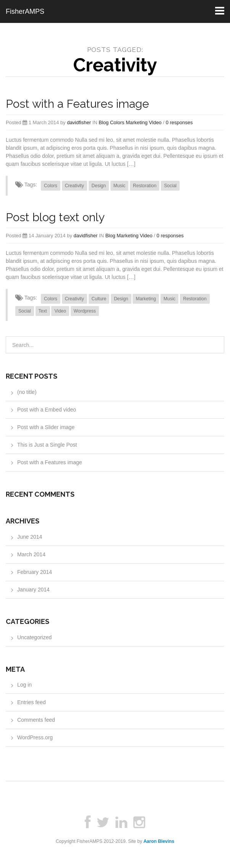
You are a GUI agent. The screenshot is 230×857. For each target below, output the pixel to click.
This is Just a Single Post (47, 445)
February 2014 (34, 572)
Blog (104, 122)
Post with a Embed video (46, 410)
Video (155, 122)
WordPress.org (35, 737)
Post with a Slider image (46, 427)
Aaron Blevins (158, 841)
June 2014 (29, 537)
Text (43, 311)
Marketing (136, 122)
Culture (99, 298)
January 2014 (33, 589)
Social (170, 185)
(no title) (27, 392)
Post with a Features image (77, 103)
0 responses (179, 122)
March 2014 (31, 554)
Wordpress (85, 311)
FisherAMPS (25, 11)
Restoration (144, 185)
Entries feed (31, 702)
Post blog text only (55, 217)
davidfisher (79, 122)
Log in (24, 685)
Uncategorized (34, 637)
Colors (117, 122)
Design (99, 185)
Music (119, 185)
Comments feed (36, 720)
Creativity (74, 185)
